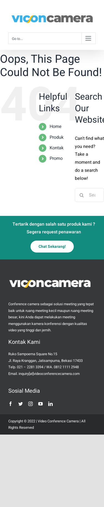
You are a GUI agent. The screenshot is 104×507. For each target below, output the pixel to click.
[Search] (82, 195)
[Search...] (89, 195)
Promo (56, 158)
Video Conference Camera (58, 421)
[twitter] (20, 404)
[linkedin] (50, 404)
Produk (57, 137)
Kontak (57, 148)
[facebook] (10, 404)
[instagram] (30, 404)
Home (56, 126)
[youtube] (40, 404)
